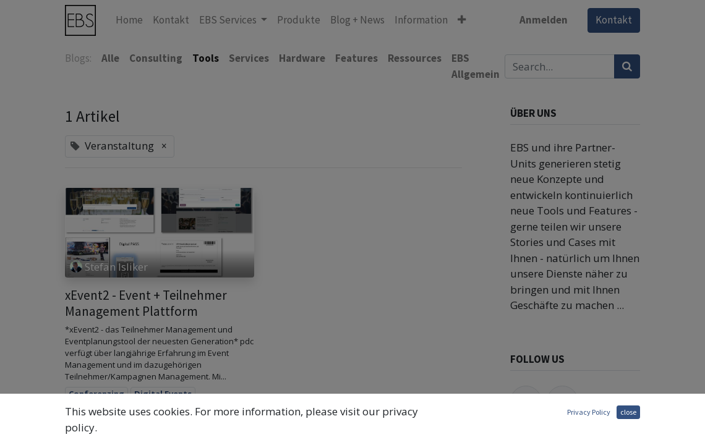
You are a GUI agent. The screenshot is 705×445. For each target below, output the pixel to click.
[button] (462, 20)
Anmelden (543, 20)
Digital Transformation (117, 411)
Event (187, 411)
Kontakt (614, 20)
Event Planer (94, 429)
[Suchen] (627, 66)
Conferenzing (96, 393)
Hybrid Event (155, 429)
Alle (110, 58)
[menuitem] (129, 20)
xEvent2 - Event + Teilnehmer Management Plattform (146, 303)
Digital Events (163, 393)
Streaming (212, 429)
